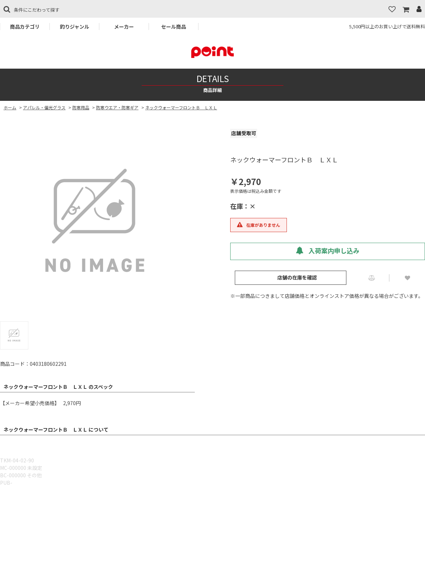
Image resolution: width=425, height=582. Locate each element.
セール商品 (173, 26)
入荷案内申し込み (327, 250)
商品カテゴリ (25, 26)
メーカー (124, 26)
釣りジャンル (74, 26)
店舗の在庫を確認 (297, 277)
